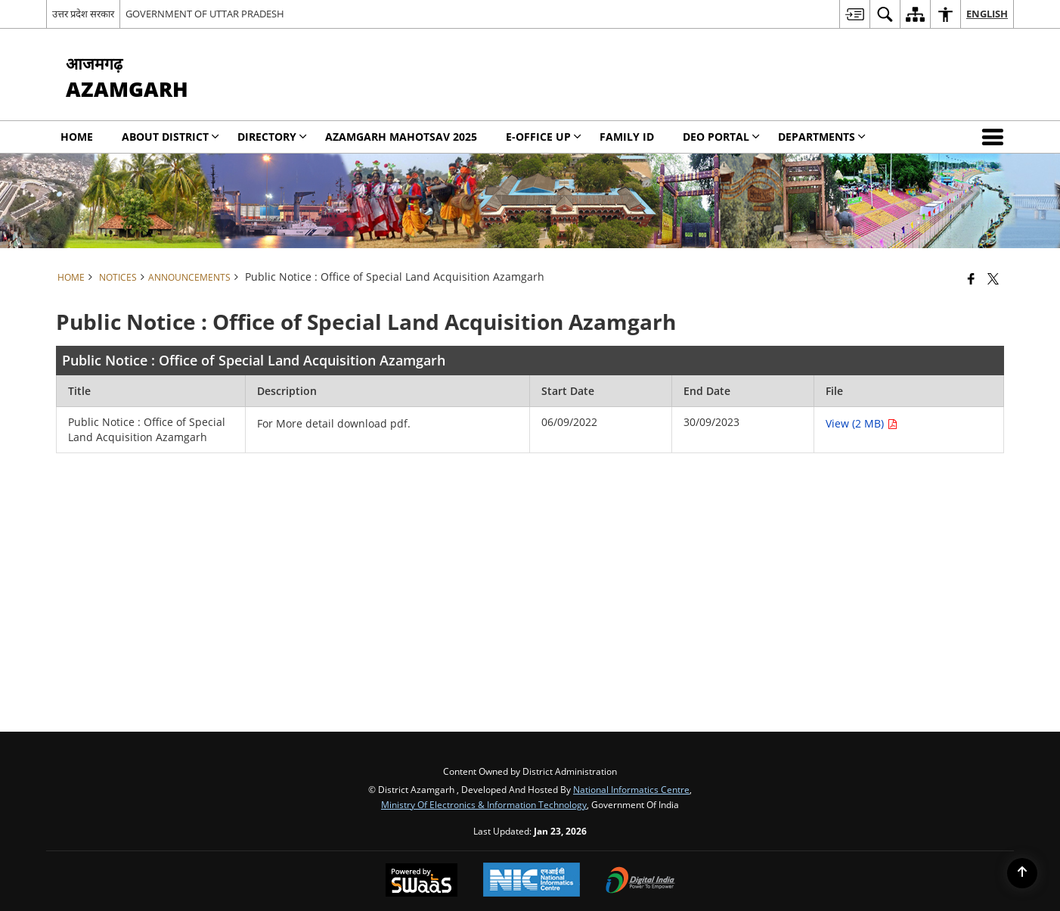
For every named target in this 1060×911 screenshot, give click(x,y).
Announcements (189, 277)
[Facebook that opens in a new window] (971, 278)
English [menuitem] (987, 13)
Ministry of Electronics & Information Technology (484, 804)
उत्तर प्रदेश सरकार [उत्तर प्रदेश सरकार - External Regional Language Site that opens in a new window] (83, 13)
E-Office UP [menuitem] (543, 136)
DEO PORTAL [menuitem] (721, 136)
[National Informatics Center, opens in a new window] (531, 881)
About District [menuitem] (170, 136)
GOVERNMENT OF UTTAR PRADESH (205, 13)
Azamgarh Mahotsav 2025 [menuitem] (401, 136)
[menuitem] (854, 14)
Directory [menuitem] (272, 136)
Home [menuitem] (76, 136)
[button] (996, 137)
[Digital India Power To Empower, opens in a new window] (640, 881)
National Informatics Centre (631, 789)
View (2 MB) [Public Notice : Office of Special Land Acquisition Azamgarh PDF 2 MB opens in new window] (861, 423)
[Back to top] (1022, 873)
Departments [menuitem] (822, 136)
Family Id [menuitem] (627, 136)
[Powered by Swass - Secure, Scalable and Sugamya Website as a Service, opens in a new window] (421, 881)
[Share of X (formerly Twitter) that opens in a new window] (993, 278)
